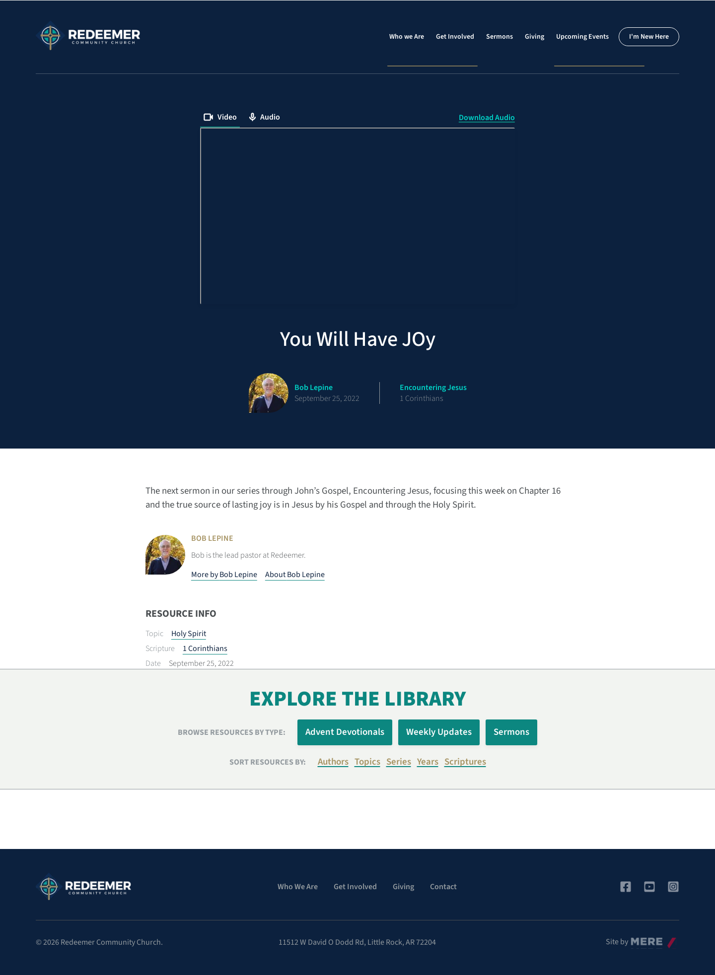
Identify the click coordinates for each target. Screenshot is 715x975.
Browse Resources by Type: (232, 732)
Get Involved (455, 37)
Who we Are (406, 37)
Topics (367, 762)
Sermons (499, 37)
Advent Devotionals (344, 732)
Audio (264, 117)
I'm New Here (649, 37)
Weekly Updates (439, 732)
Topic (154, 633)
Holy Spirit (188, 633)
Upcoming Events (582, 37)
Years (427, 762)
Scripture (160, 648)
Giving (534, 37)
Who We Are (298, 886)
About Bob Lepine (295, 574)
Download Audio (487, 117)
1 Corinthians (205, 648)
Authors (333, 762)
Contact (443, 886)
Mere (639, 939)
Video (220, 117)
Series (398, 762)
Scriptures (465, 762)
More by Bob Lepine (224, 574)
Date (153, 663)
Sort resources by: (267, 762)
